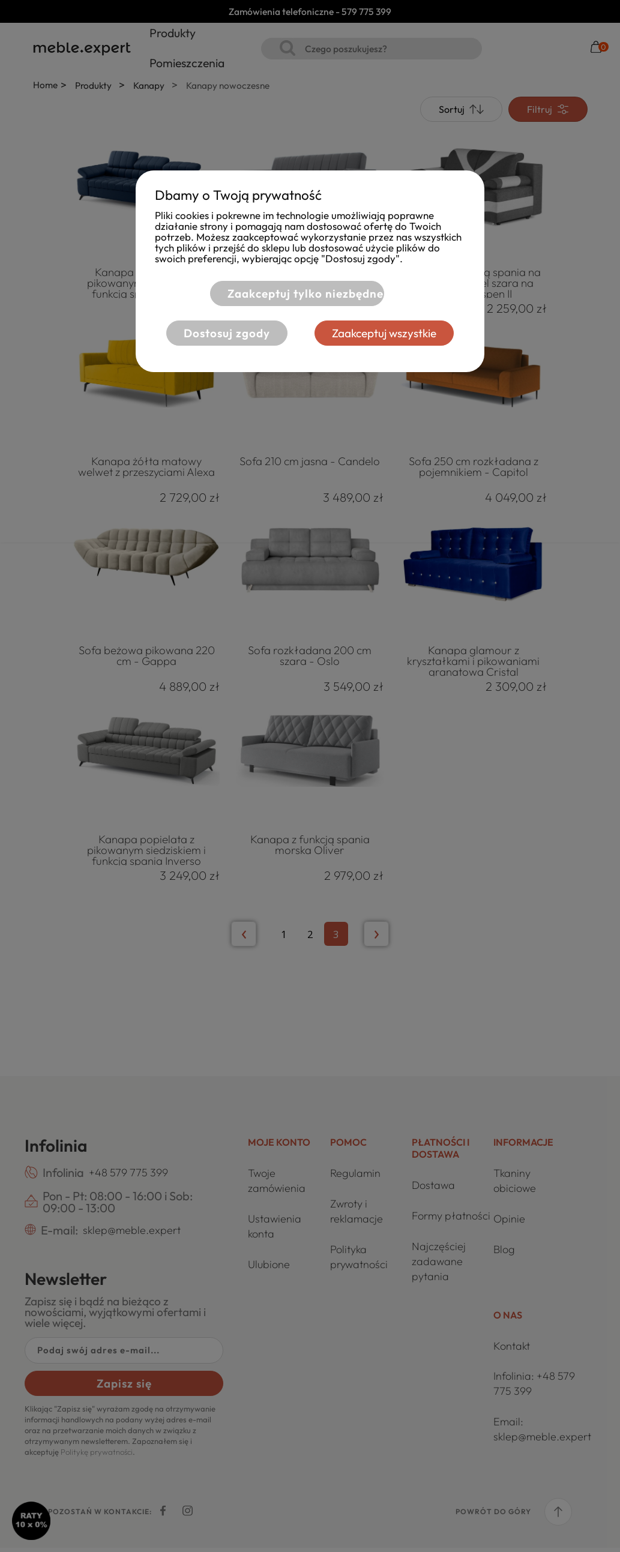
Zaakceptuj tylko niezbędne (304, 293)
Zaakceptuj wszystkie (386, 333)
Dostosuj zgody (224, 333)
